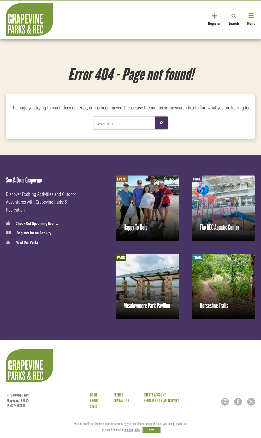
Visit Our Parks (22, 242)
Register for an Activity (28, 233)
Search (233, 23)
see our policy (132, 429)
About (94, 400)
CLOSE (151, 430)
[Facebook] (238, 402)
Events (118, 395)
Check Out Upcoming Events (32, 223)
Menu (251, 23)
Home (94, 395)
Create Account (155, 395)
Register (214, 23)
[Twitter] (251, 402)
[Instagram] (225, 402)
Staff (94, 406)
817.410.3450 (18, 406)
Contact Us (121, 400)
